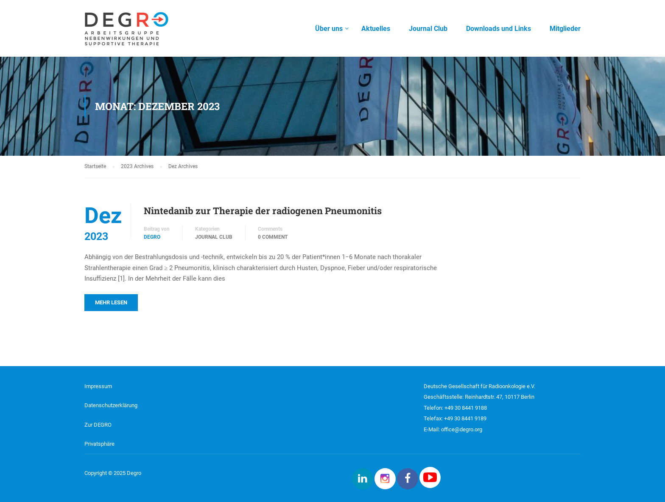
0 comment (273, 237)
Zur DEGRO (98, 425)
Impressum (98, 386)
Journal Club (213, 237)
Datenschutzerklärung (110, 405)
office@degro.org (461, 429)
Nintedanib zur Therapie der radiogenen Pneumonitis (263, 210)
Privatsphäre (99, 444)
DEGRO (152, 237)
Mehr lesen (111, 302)
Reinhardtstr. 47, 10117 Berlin (499, 397)
